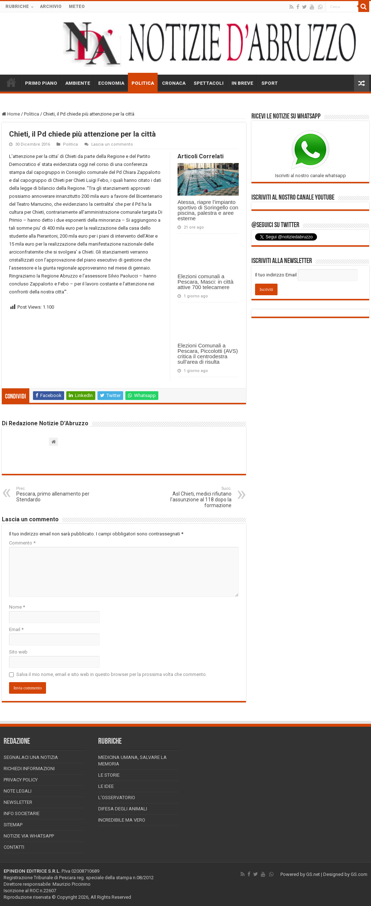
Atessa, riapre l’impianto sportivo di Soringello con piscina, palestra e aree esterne (208, 210)
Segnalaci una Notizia (31, 757)
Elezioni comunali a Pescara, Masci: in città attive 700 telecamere (205, 281)
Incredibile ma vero (121, 820)
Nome (17, 607)
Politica (31, 114)
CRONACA (174, 83)
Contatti (14, 847)
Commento (22, 543)
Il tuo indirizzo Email (276, 274)
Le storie (109, 775)
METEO (77, 6)
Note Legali (18, 791)
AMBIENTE (77, 83)
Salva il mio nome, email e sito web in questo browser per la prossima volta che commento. (111, 674)
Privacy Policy (21, 779)
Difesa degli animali (122, 808)
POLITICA (143, 83)
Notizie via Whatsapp (29, 836)
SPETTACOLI (208, 83)
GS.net (313, 874)
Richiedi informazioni (29, 768)
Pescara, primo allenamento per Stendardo (53, 494)
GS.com (359, 874)
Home (11, 114)
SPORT (269, 83)
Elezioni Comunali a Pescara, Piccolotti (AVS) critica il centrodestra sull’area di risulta (208, 353)
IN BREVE (242, 83)
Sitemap (13, 824)
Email (16, 629)
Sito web (18, 652)
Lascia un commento (112, 144)
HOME (11, 82)
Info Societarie (21, 813)
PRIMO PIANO (41, 83)
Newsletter (18, 802)
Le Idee (106, 786)
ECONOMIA (111, 83)
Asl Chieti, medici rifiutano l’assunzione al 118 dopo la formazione (194, 497)
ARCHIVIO (51, 6)
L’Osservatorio (116, 797)
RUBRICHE (17, 6)
